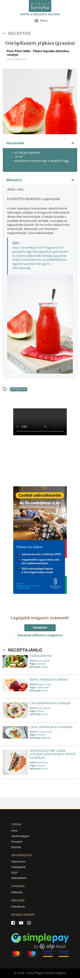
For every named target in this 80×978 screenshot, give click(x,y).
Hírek (14, 831)
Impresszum (18, 861)
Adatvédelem (18, 878)
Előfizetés (16, 892)
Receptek (16, 842)
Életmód (16, 847)
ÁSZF (14, 873)
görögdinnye (18, 389)
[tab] (40, 143)
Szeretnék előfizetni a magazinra (40, 635)
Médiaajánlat (18, 867)
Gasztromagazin (20, 836)
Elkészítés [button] (40, 180)
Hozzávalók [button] (40, 143)
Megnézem (40, 628)
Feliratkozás (18, 907)
